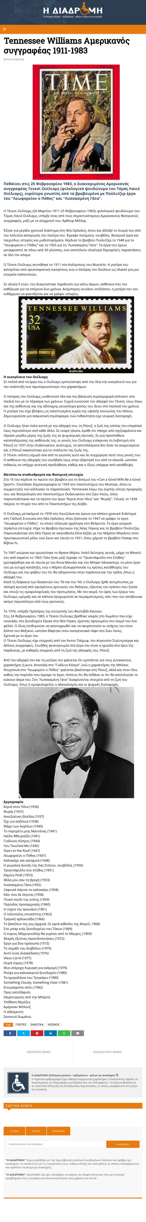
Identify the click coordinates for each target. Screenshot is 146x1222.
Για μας (14, 1131)
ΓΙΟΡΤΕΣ (21, 1024)
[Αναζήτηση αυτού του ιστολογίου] (56, 1144)
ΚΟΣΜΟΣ (53, 1024)
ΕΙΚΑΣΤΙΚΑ (37, 1024)
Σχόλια (36, 1131)
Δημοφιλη (58, 1131)
